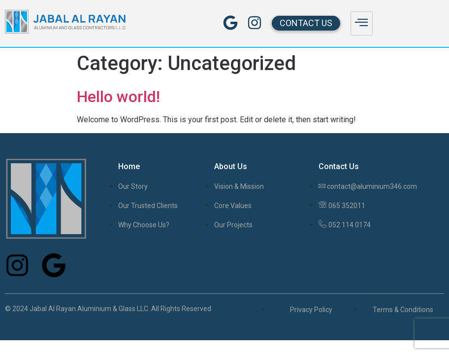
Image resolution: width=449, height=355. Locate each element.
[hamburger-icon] (362, 23)
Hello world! (118, 96)
